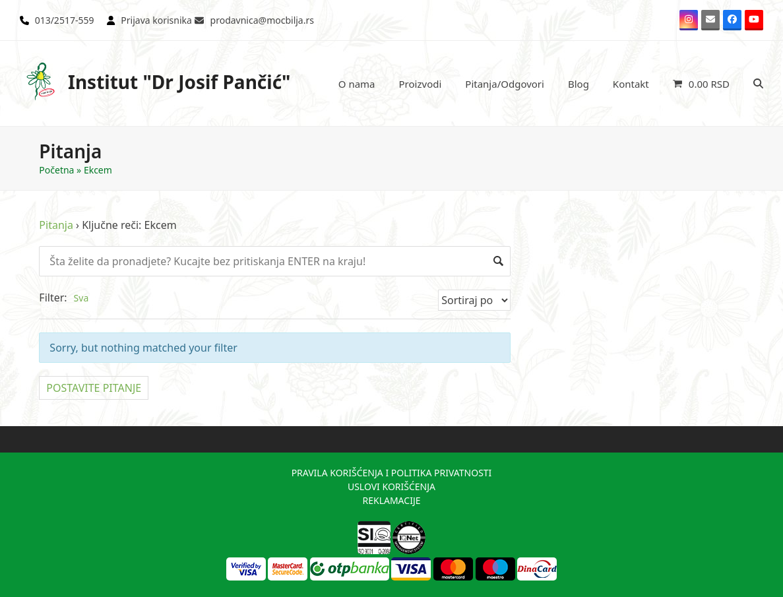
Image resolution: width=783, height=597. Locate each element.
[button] (701, 83)
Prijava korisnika (156, 20)
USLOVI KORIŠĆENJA (391, 486)
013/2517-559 (64, 20)
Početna (56, 170)
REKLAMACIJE (391, 500)
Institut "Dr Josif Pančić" (155, 81)
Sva (81, 298)
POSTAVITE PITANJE (93, 388)
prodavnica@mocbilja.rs (262, 20)
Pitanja (56, 225)
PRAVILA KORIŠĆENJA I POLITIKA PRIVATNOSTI (392, 472)
